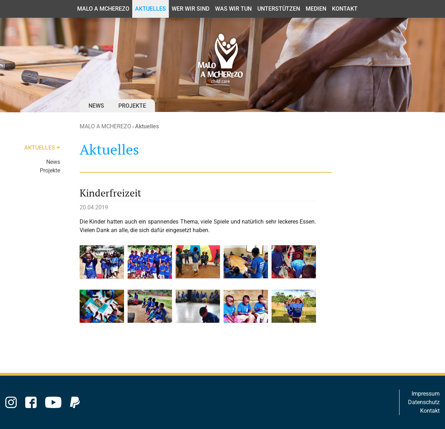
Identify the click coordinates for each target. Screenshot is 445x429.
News (96, 105)
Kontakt (430, 410)
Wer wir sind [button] (190, 8)
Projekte (132, 105)
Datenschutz (424, 402)
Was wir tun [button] (233, 8)
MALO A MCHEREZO (105, 126)
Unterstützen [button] (278, 8)
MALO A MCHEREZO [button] (103, 8)
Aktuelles (147, 126)
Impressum (426, 393)
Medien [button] (316, 8)
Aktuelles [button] (150, 8)
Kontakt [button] (345, 8)
